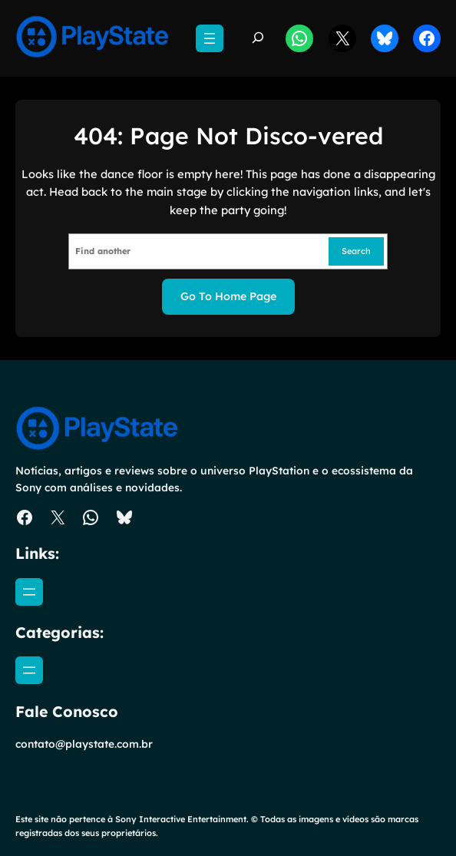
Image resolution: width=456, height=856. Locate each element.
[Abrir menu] (209, 38)
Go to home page (228, 296)
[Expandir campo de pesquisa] (258, 39)
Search (356, 251)
